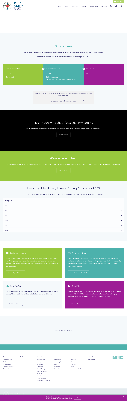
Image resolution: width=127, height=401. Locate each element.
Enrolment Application (59, 362)
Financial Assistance (58, 369)
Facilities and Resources (8, 367)
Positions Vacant (91, 360)
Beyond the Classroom (42, 371)
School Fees (56, 364)
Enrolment (84, 6)
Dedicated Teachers (7, 364)
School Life (75, 6)
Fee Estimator (57, 367)
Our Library (39, 374)
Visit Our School (57, 360)
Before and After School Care (43, 381)
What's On (73, 362)
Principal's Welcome (7, 360)
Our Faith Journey (41, 369)
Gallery (72, 367)
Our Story (5, 362)
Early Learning (40, 367)
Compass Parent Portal (76, 369)
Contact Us (104, 6)
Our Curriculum (40, 364)
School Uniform (40, 376)
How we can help (63, 171)
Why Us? (66, 6)
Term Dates (73, 364)
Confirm (77, 398)
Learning (39, 362)
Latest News (73, 360)
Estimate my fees (63, 135)
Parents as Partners (41, 378)
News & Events (94, 6)
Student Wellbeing (41, 360)
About (59, 6)
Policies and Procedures (8, 369)
